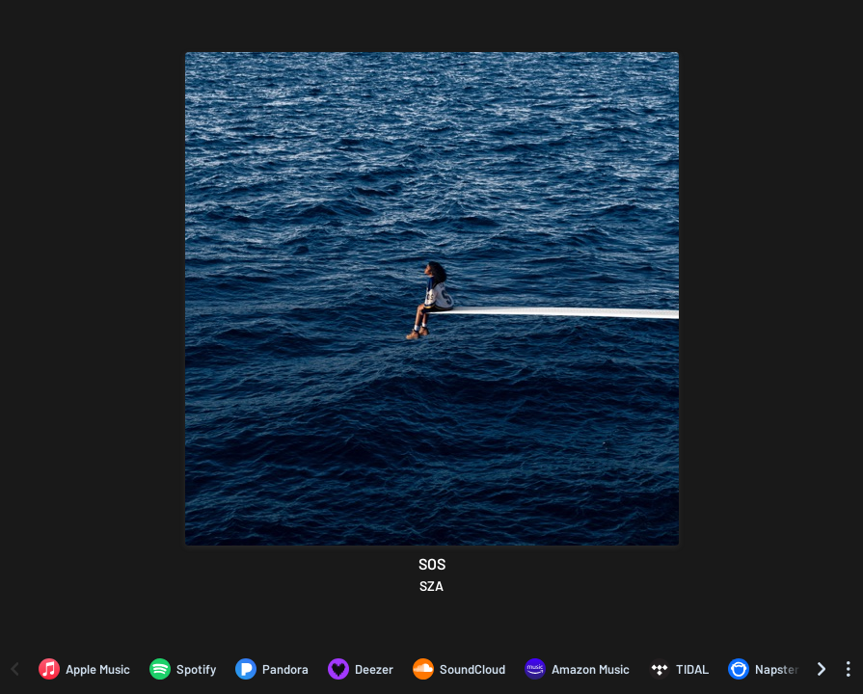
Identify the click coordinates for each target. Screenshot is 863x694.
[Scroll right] (821, 669)
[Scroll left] (14, 669)
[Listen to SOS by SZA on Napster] (763, 669)
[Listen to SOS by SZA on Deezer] (360, 669)
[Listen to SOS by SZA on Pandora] (272, 669)
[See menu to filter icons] (848, 669)
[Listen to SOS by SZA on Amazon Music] (577, 669)
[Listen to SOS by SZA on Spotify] (183, 669)
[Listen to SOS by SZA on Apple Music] (84, 669)
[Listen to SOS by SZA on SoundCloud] (459, 669)
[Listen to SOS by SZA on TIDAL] (678, 669)
